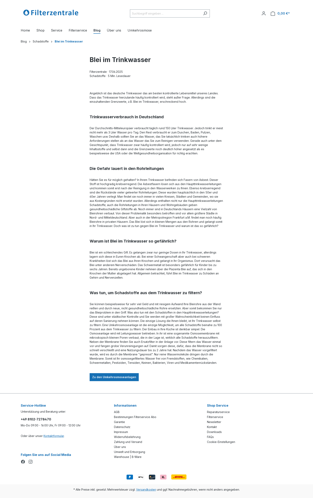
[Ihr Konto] (263, 13)
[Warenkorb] (280, 13)
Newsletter (214, 422)
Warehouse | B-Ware (128, 457)
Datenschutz (122, 427)
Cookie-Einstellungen (221, 442)
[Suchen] (205, 13)
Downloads (214, 432)
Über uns (120, 447)
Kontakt (212, 427)
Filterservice (215, 417)
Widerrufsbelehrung (127, 437)
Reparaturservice (218, 412)
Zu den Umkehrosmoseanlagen (114, 377)
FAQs (210, 437)
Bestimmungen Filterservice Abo (135, 417)
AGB (117, 412)
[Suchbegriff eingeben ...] (165, 13)
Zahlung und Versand (128, 442)
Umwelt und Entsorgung (129, 452)
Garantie (119, 422)
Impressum (121, 432)
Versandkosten (146, 489)
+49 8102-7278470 (36, 419)
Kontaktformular (54, 436)
